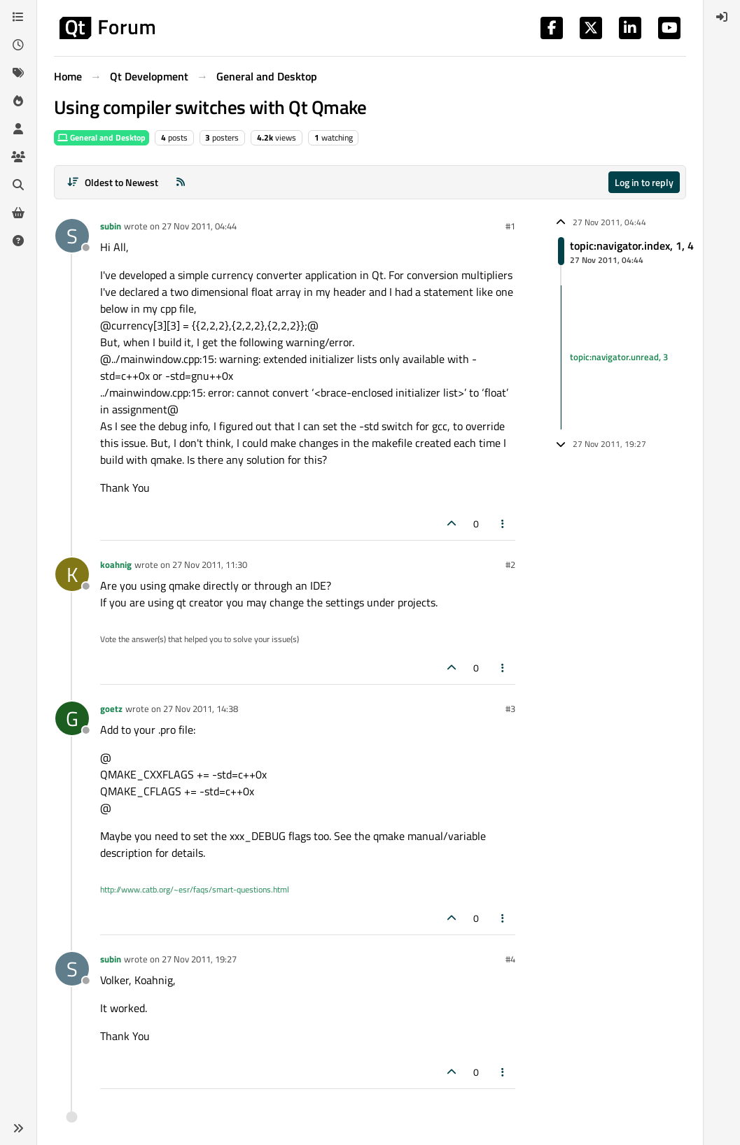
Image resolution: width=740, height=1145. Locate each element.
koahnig (116, 564)
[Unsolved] (18, 240)
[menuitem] (721, 17)
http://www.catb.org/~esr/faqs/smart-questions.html (194, 889)
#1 (510, 226)
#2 (510, 564)
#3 (510, 709)
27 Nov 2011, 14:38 (200, 709)
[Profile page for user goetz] (72, 718)
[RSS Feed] (180, 182)
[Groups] (18, 156)
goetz (111, 709)
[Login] (721, 17)
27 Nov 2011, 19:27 (199, 959)
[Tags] (18, 73)
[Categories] (18, 17)
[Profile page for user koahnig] (72, 574)
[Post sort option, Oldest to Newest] (112, 182)
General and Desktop (101, 137)
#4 (510, 959)
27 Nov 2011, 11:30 (209, 564)
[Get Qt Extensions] (18, 212)
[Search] (18, 184)
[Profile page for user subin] (72, 236)
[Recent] (18, 45)
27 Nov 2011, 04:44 (199, 226)
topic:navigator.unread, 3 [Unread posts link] (619, 357)
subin (110, 226)
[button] (18, 1128)
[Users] (18, 129)
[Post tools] (503, 523)
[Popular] (18, 101)
